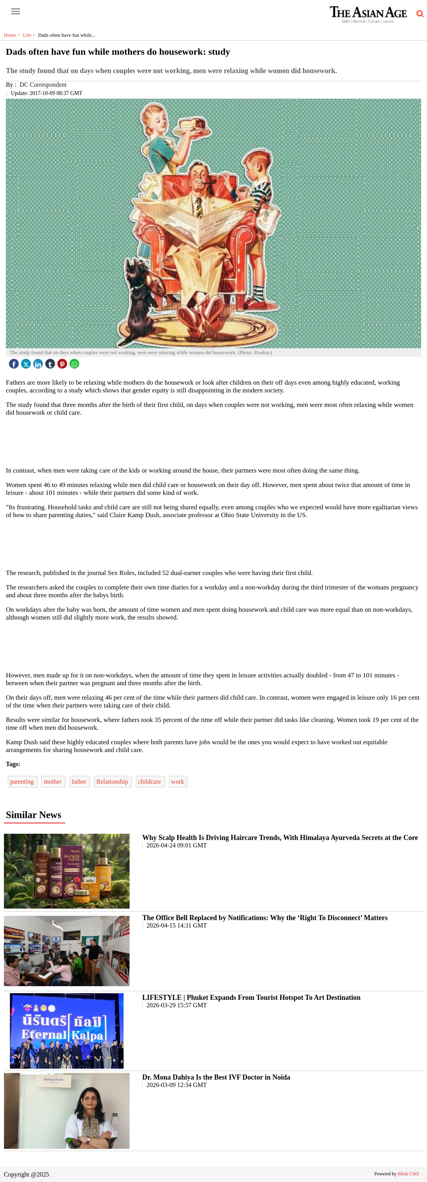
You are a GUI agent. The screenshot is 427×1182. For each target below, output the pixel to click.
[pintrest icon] (63, 362)
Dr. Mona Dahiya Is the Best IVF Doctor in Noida (216, 1077)
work (178, 781)
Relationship (113, 781)
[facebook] (15, 362)
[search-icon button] (419, 14)
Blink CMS (408, 1174)
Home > (13, 35)
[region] (213, 440)
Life (30, 35)
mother (53, 781)
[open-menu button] (15, 12)
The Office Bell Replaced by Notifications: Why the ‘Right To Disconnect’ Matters (265, 918)
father (80, 781)
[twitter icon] (27, 362)
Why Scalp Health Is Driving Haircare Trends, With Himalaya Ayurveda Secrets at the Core (280, 838)
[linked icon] (39, 362)
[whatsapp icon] (75, 362)
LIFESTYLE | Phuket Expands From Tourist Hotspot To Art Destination (251, 997)
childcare (150, 781)
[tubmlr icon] (51, 362)
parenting (22, 781)
